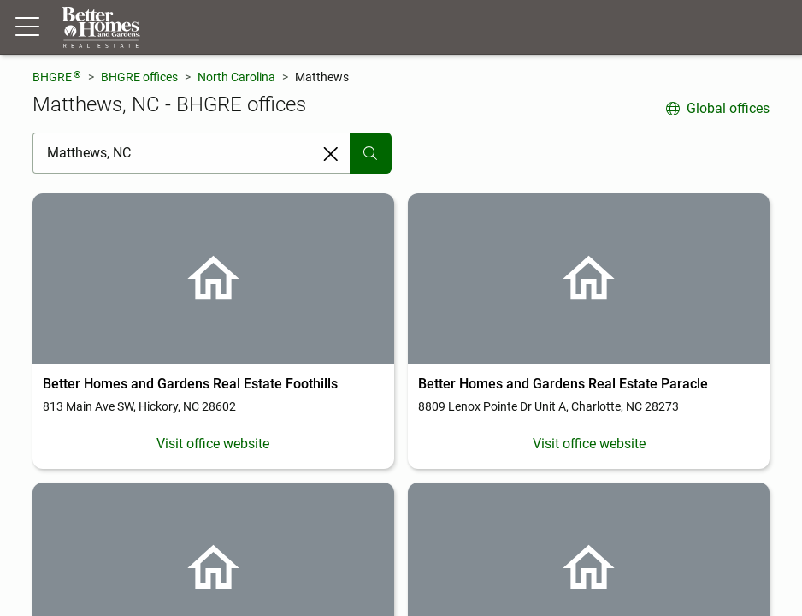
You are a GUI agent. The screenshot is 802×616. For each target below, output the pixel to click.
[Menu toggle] (27, 27)
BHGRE (56, 76)
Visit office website (212, 443)
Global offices (718, 108)
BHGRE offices (139, 77)
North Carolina (236, 77)
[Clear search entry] (331, 154)
